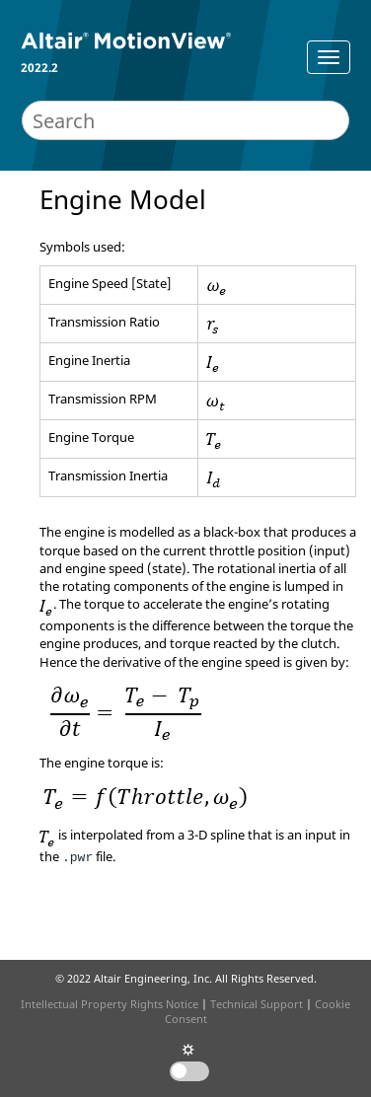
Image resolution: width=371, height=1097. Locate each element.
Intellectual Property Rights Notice (109, 1003)
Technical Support (256, 1003)
